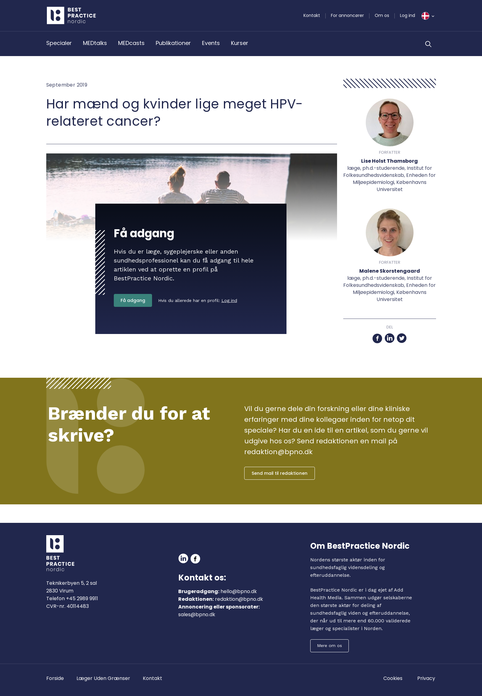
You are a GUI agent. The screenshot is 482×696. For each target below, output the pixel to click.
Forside (55, 678)
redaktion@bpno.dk (239, 599)
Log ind (407, 15)
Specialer (59, 43)
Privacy (426, 678)
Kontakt (311, 15)
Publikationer (173, 43)
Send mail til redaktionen (279, 473)
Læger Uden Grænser (103, 678)
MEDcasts (131, 43)
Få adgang (133, 300)
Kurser (239, 43)
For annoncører (347, 15)
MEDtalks (95, 43)
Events (211, 43)
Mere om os (329, 645)
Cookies (392, 678)
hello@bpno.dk (238, 591)
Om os (382, 15)
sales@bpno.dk (196, 614)
